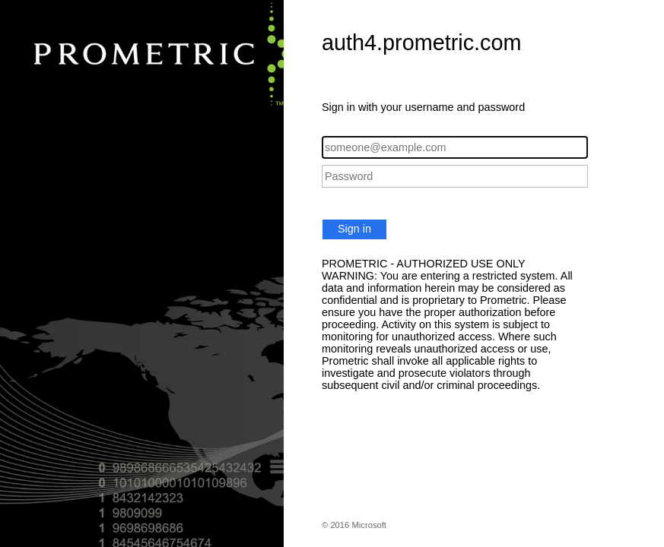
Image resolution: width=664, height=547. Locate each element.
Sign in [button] (354, 229)
